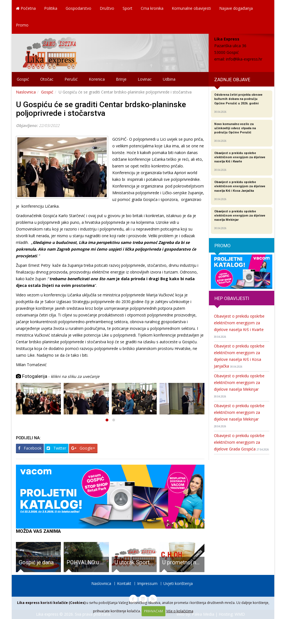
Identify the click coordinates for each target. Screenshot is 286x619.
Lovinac (145, 79)
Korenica (97, 79)
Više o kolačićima (179, 611)
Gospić (23, 79)
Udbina (169, 79)
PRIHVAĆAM (153, 611)
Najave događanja (236, 8)
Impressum (147, 583)
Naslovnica (26, 92)
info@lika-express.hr (244, 59)
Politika (50, 8)
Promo (22, 25)
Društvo (107, 8)
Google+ (83, 448)
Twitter (56, 448)
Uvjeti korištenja (178, 583)
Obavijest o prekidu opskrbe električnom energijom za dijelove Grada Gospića (241, 442)
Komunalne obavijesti (191, 8)
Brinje (121, 79)
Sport (127, 8)
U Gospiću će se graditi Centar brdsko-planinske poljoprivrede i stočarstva (101, 109)
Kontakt (124, 583)
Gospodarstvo (78, 8)
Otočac (46, 79)
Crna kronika (152, 8)
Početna (26, 8)
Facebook (30, 448)
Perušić (71, 79)
